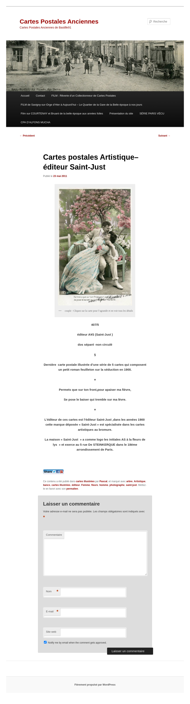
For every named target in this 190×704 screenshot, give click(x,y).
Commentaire (54, 534)
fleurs (94, 485)
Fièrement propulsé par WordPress (95, 684)
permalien (72, 488)
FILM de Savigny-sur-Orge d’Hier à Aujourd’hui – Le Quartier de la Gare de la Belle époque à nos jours (81, 104)
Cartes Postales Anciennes (59, 21)
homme (103, 485)
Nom (52, 592)
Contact (40, 95)
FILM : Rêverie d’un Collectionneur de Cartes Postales (84, 95)
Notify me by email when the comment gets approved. (75, 642)
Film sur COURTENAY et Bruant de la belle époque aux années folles (62, 113)
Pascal (103, 481)
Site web (51, 631)
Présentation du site (121, 113)
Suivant (164, 135)
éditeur (76, 485)
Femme (85, 485)
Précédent (27, 135)
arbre (129, 481)
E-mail (52, 612)
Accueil (25, 95)
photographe (117, 485)
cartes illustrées (85, 481)
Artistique (139, 481)
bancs (46, 485)
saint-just (131, 485)
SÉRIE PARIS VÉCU (152, 113)
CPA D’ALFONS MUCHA (35, 122)
